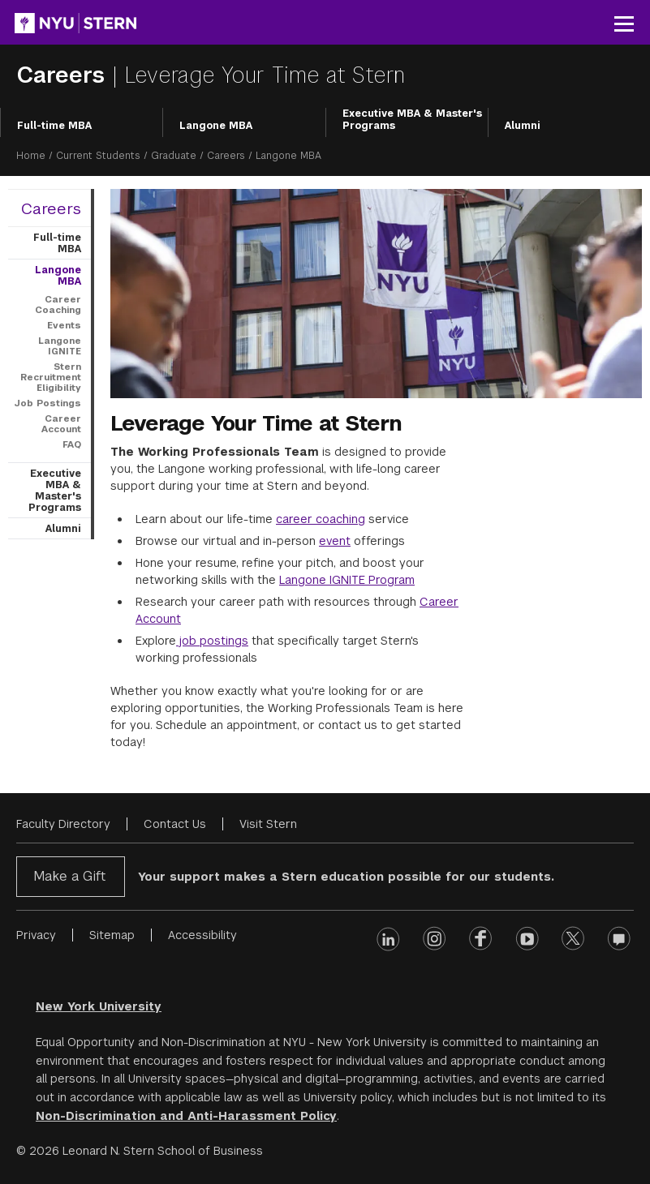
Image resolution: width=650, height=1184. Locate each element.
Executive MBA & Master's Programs (412, 120)
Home (30, 155)
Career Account (61, 424)
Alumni (522, 125)
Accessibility (202, 935)
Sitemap (112, 935)
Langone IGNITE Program (347, 580)
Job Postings (47, 403)
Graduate (173, 155)
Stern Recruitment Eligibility (50, 377)
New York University (98, 1006)
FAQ (71, 444)
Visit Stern (268, 824)
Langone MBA (215, 125)
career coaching (320, 519)
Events (64, 325)
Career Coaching (58, 304)
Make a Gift (69, 876)
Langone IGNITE (59, 346)
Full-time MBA (54, 125)
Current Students (98, 155)
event (335, 541)
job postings (212, 640)
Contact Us (175, 824)
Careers (64, 75)
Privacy (36, 935)
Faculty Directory (63, 824)
